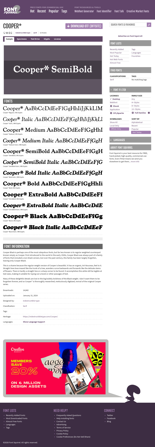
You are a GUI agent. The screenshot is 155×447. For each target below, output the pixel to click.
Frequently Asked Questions (68, 415)
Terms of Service (63, 427)
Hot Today (114, 56)
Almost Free (115, 63)
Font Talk (119, 11)
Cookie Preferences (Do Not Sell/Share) (73, 437)
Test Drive (35, 39)
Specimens (22, 39)
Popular (54, 11)
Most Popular (116, 52)
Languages (136, 52)
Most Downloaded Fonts (16, 418)
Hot (32, 11)
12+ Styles (136, 109)
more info (135, 161)
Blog (109, 421)
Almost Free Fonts (14, 421)
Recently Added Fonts (15, 415)
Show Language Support (34, 321)
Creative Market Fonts (138, 11)
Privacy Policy (62, 430)
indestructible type (23, 33)
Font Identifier (104, 11)
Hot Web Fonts (116, 59)
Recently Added (117, 49)
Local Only (114, 125)
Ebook (114, 106)
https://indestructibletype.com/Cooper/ (40, 316)
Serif (25, 306)
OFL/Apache (117, 113)
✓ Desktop (115, 99)
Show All (114, 122)
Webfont (113, 102)
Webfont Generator (84, 11)
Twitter (110, 415)
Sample (9, 39)
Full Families (139, 112)
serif (35, 33)
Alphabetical (137, 122)
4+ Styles (135, 102)
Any (133, 99)
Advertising (61, 424)
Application (115, 109)
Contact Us (61, 421)
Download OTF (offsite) (84, 26)
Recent (41, 11)
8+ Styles (135, 106)
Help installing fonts (65, 418)
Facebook (111, 418)
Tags (64, 11)
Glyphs (47, 39)
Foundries (136, 56)
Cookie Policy (62, 434)
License (57, 39)
